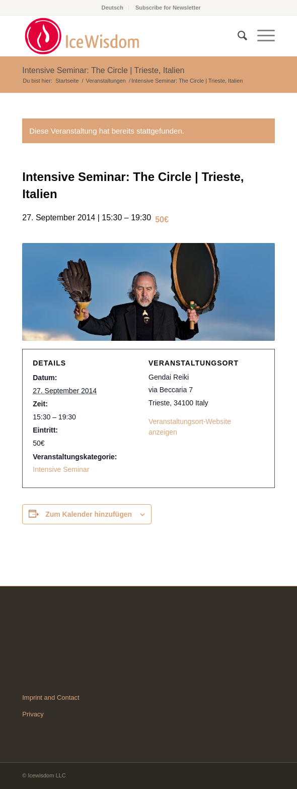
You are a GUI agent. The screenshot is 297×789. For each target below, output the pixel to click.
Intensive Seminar (61, 469)
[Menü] (261, 36)
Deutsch (112, 8)
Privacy (33, 714)
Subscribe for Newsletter (168, 8)
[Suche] (237, 36)
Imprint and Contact (50, 697)
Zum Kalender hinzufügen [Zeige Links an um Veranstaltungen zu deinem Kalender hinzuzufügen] (88, 514)
